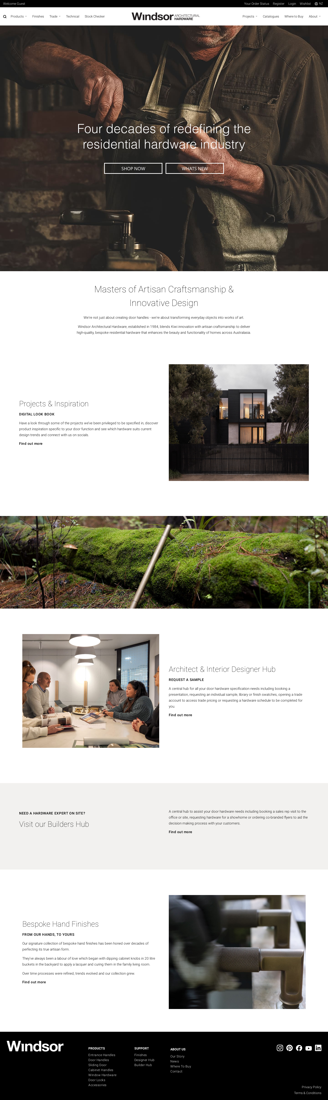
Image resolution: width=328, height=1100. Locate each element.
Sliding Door (97, 1065)
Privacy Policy (311, 1087)
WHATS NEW (195, 168)
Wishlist (305, 3)
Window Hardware (102, 1075)
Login (292, 3)
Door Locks (96, 1080)
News (174, 1061)
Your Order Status (256, 3)
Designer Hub (144, 1060)
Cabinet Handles (100, 1070)
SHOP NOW (133, 168)
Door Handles (98, 1060)
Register (278, 3)
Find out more (31, 444)
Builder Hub (143, 1065)
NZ (319, 3)
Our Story (177, 1056)
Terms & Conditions (307, 1093)
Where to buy (180, 1066)
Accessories (97, 1085)
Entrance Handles (101, 1055)
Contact (176, 1071)
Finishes (140, 1055)
